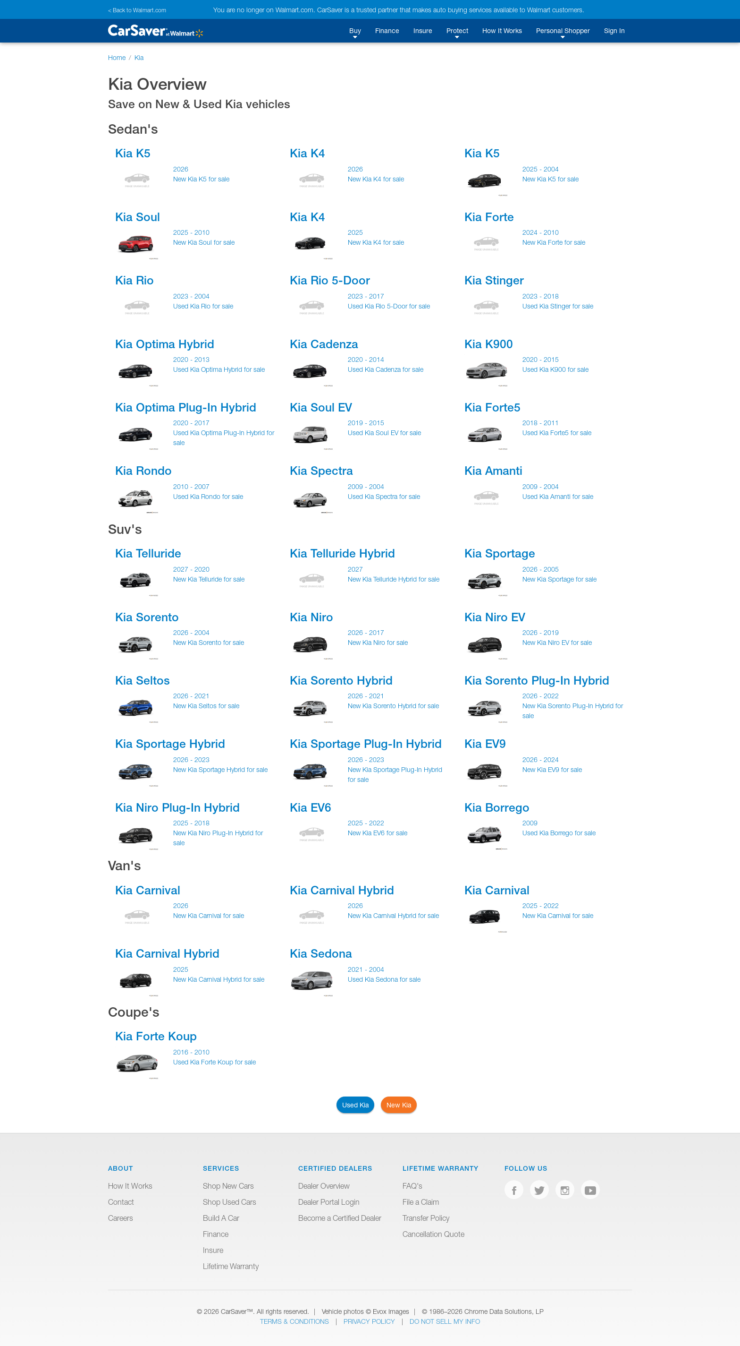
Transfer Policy (426, 1218)
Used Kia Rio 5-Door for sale (389, 306)
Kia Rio (134, 280)
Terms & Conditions (295, 1321)
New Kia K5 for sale (201, 179)
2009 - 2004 (366, 486)
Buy (355, 30)
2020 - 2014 (366, 359)
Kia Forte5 (492, 407)
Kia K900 (488, 344)
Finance (387, 30)
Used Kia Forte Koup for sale (214, 1062)
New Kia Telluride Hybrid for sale (393, 579)
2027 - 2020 (191, 569)
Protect (457, 30)
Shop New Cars (228, 1186)
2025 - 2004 (540, 169)
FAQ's (412, 1186)
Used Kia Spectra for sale (384, 496)
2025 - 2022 (366, 823)
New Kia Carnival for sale (208, 915)
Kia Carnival (147, 890)
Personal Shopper (563, 30)
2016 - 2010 (191, 1052)
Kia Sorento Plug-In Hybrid (536, 680)
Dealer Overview (324, 1186)
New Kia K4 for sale (376, 179)
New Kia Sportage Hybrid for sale (220, 769)
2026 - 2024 (540, 759)
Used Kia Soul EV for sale (384, 433)
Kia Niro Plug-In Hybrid (177, 807)
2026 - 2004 (191, 632)
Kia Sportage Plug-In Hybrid (366, 743)
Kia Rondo (143, 470)
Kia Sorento (147, 617)
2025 (355, 232)
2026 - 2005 (540, 569)
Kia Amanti (493, 470)
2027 (355, 569)
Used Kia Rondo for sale (208, 496)
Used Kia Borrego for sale (559, 833)
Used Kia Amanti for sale (557, 496)
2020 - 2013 (191, 359)
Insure (422, 30)
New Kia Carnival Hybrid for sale (393, 915)
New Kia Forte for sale (553, 242)
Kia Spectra (321, 470)
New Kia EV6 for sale (377, 833)
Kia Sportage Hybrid (170, 743)
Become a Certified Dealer (339, 1218)
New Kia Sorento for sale (208, 642)
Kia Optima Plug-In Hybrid (185, 407)
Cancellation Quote (433, 1234)
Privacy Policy (370, 1321)
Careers (120, 1218)
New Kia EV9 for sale (552, 769)
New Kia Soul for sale (204, 242)
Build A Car (221, 1218)
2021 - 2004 (366, 969)
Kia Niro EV (494, 617)
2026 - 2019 (540, 632)
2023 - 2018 (540, 296)
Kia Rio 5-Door (330, 280)
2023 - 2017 (366, 296)
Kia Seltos (142, 680)
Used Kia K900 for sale (555, 369)
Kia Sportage (499, 553)
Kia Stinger (494, 280)
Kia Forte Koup (156, 1036)
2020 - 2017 (191, 423)
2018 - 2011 (540, 423)
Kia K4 (307, 153)
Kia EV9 (485, 743)
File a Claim (421, 1202)
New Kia (399, 1105)
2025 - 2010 (191, 232)
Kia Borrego (497, 807)
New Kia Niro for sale (378, 642)
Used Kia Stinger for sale (557, 306)
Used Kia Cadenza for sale (385, 369)
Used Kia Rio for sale (203, 306)
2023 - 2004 (191, 296)
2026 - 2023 (191, 759)
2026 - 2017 (366, 632)
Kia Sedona (321, 953)
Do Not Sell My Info (445, 1321)
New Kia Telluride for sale (208, 579)
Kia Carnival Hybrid (342, 890)
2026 (180, 169)
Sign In (614, 30)
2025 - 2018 (191, 823)
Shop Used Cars (229, 1202)
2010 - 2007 (191, 486)
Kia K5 (133, 153)
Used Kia (355, 1105)
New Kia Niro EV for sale (557, 642)
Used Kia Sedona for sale (384, 979)
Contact (121, 1202)
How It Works (502, 30)
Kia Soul (137, 216)
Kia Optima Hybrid (164, 344)
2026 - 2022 (540, 696)
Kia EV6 (310, 807)
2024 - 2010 (540, 232)
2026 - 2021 (191, 696)
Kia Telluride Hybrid (342, 553)
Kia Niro (311, 617)
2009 (530, 823)
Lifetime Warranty (231, 1266)
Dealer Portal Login (329, 1202)
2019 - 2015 (366, 423)
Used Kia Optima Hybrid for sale (219, 369)
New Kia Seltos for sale (206, 706)
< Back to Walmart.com (137, 10)
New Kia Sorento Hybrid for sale (393, 706)
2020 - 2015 (540, 359)
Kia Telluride (148, 553)
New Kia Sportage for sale (559, 579)
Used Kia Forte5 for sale (556, 433)
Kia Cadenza (324, 344)
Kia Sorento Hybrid (341, 680)
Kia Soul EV (321, 407)
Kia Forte (489, 216)
